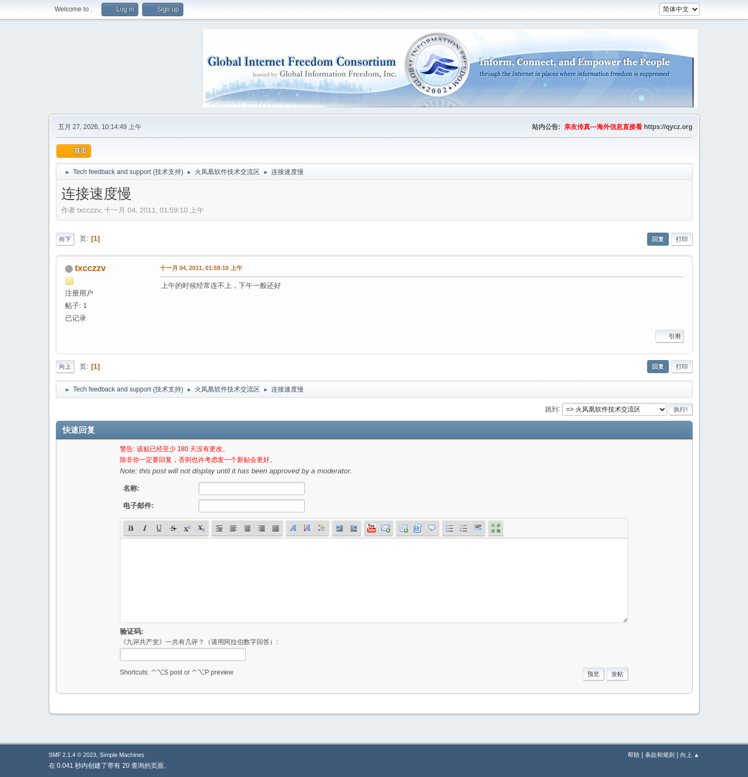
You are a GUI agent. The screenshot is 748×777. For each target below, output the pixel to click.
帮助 (634, 755)
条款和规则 (660, 755)
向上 (65, 366)
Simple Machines (122, 755)
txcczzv (90, 268)
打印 (682, 239)
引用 (669, 336)
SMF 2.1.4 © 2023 (73, 755)
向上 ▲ (690, 755)
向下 (65, 239)
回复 (658, 239)
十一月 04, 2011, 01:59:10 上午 (201, 268)
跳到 (551, 409)
